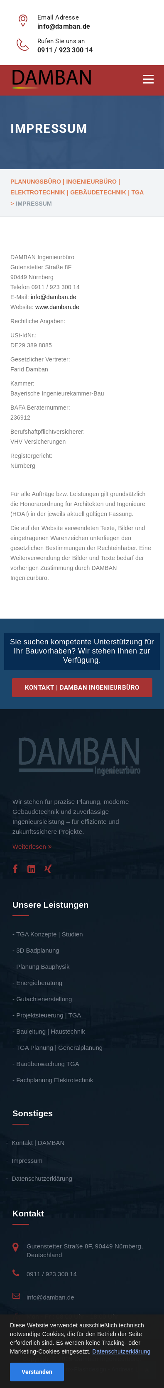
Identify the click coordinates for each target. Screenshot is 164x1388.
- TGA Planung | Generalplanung (57, 1047)
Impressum (27, 1160)
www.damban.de (57, 307)
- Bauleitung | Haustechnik (48, 1031)
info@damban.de (53, 297)
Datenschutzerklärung (42, 1178)
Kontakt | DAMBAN (38, 1142)
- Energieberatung (37, 982)
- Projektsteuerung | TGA (46, 1015)
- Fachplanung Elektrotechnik (52, 1079)
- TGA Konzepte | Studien (47, 934)
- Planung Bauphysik (41, 966)
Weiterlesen (32, 846)
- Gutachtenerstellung (42, 998)
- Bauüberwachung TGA (45, 1063)
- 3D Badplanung (35, 950)
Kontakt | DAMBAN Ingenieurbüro (82, 687)
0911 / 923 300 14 (52, 1273)
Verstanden (37, 1371)
